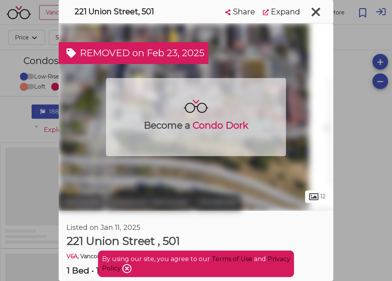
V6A (72, 256)
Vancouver (81, 202)
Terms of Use (232, 259)
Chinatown (217, 202)
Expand (281, 11)
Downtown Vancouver (149, 202)
